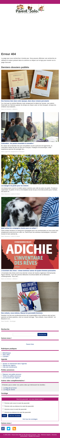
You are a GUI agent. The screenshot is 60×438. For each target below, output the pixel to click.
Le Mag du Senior (9, 389)
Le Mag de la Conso (10, 388)
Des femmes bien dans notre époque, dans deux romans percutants (25, 101)
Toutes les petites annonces (12, 376)
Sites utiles (6, 355)
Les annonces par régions (11, 378)
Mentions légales (46, 434)
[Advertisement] (30, 32)
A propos (5, 356)
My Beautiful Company (30, 434)
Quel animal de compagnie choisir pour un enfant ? (19, 228)
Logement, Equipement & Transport (14, 151)
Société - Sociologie (10, 321)
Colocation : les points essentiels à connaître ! (17, 143)
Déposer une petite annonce (12, 374)
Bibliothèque (7, 353)
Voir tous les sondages (30, 419)
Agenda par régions (9, 365)
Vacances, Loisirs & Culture (12, 194)
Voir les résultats (14, 415)
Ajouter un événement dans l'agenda (15, 363)
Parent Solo (30, 344)
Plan (39, 434)
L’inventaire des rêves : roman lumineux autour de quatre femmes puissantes (28, 270)
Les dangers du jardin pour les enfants (15, 186)
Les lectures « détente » (11, 109)
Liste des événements (10, 367)
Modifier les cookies (34, 436)
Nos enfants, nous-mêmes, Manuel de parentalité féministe (22, 313)
